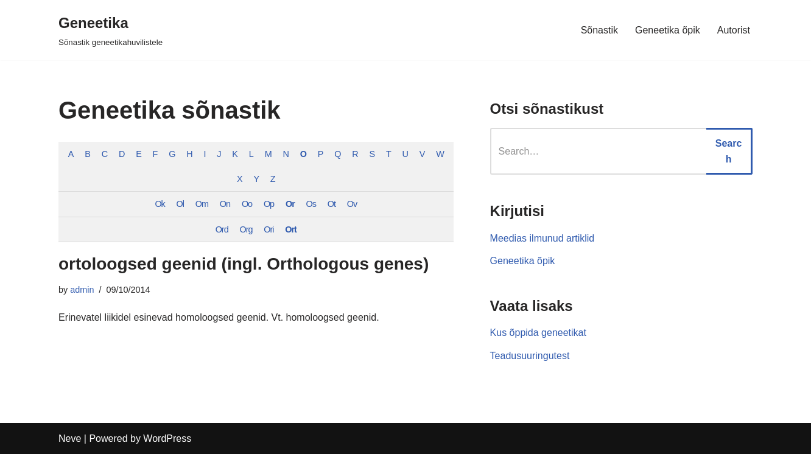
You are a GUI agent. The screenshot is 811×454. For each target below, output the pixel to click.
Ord (222, 229)
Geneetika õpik (667, 30)
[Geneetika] (110, 30)
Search (728, 151)
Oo (247, 204)
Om (201, 204)
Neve (69, 438)
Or (290, 204)
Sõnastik (599, 30)
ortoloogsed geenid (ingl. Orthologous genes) (243, 263)
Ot (331, 204)
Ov (352, 204)
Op (269, 204)
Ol (180, 204)
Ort (291, 229)
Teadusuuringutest (530, 356)
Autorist (733, 30)
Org (245, 229)
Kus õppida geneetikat (538, 332)
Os (311, 204)
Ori (268, 229)
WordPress (167, 438)
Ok (159, 204)
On (225, 204)
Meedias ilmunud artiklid (542, 238)
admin (82, 290)
